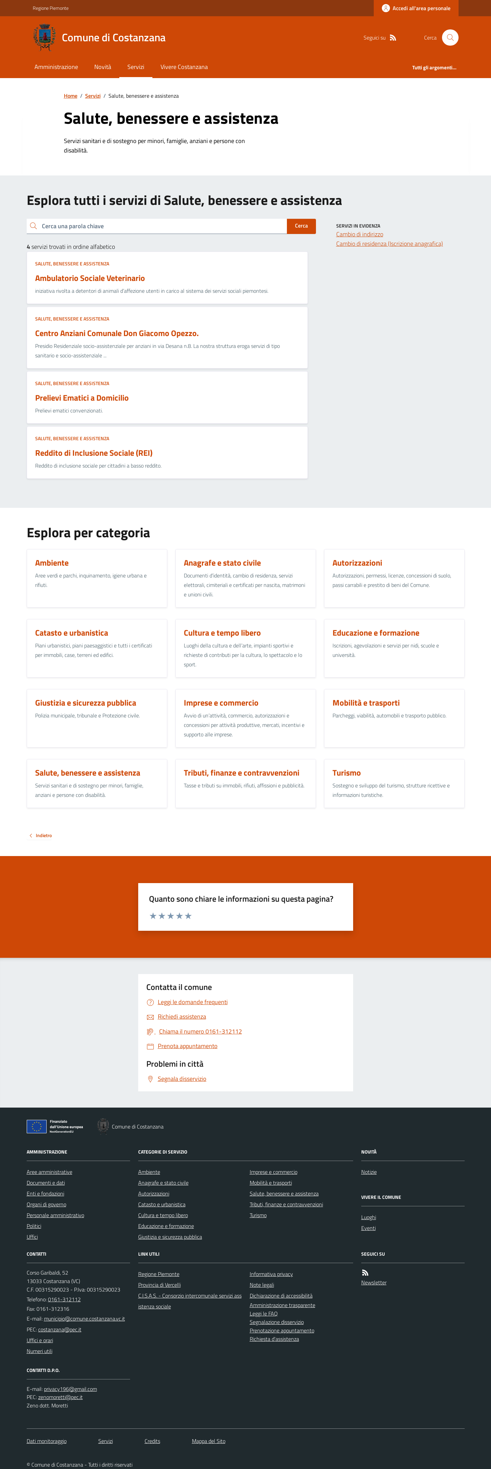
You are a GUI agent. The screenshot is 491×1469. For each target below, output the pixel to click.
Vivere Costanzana (184, 66)
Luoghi (368, 1217)
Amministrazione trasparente (282, 1305)
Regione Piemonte (51, 7)
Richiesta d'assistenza (274, 1339)
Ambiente (149, 1172)
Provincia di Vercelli (159, 1285)
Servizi (135, 66)
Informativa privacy (271, 1274)
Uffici (32, 1237)
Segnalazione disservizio (277, 1322)
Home (70, 96)
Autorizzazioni (153, 1193)
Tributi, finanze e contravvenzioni (286, 1204)
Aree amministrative (49, 1172)
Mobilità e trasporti (271, 1183)
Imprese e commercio (273, 1172)
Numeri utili (39, 1351)
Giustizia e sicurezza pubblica (170, 1237)
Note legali (262, 1285)
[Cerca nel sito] (447, 37)
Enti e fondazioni (45, 1193)
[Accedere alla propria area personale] (416, 8)
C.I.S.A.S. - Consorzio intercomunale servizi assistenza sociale (190, 1301)
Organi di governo (46, 1204)
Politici (34, 1226)
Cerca (301, 225)
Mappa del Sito (208, 1441)
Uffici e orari (40, 1340)
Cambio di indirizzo (359, 234)
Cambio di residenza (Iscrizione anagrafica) (389, 243)
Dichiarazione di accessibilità (281, 1296)
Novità (102, 66)
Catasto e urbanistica (162, 1204)
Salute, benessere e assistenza (72, 263)
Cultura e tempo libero (163, 1215)
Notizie (369, 1172)
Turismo (258, 1215)
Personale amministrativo (55, 1215)
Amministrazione (56, 66)
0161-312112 (64, 1299)
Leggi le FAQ (264, 1313)
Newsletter (374, 1282)
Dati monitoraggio (47, 1441)
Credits (152, 1441)
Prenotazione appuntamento (282, 1330)
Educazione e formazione (166, 1226)
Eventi (368, 1228)
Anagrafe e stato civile (163, 1183)
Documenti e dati (46, 1183)
